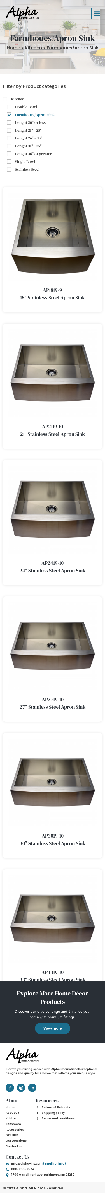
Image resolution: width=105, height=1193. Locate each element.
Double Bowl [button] (26, 107)
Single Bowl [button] (25, 161)
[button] (96, 13)
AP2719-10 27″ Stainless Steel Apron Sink (52, 703)
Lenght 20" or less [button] (30, 122)
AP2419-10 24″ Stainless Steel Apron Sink (53, 566)
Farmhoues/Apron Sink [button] (35, 114)
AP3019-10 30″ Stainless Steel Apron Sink (52, 839)
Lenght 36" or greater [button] (33, 154)
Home (13, 48)
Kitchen (33, 48)
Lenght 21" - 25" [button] (28, 130)
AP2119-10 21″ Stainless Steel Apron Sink (52, 430)
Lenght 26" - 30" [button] (28, 138)
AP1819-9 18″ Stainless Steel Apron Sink (52, 294)
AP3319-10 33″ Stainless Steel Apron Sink (53, 976)
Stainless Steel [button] (27, 169)
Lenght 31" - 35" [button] (28, 146)
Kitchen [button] (17, 99)
